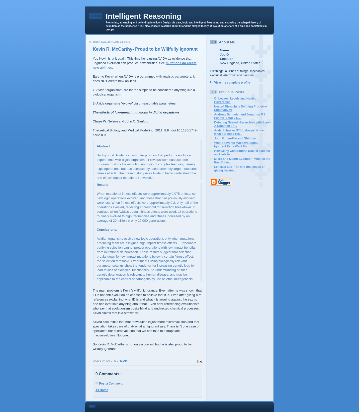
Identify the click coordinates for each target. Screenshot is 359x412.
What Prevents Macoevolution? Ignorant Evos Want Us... (236, 144)
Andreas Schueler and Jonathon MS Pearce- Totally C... (239, 116)
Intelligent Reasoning (143, 16)
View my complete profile (232, 82)
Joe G (224, 54)
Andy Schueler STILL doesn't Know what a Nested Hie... (239, 132)
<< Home (101, 390)
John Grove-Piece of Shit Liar (235, 138)
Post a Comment (111, 383)
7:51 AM (122, 360)
